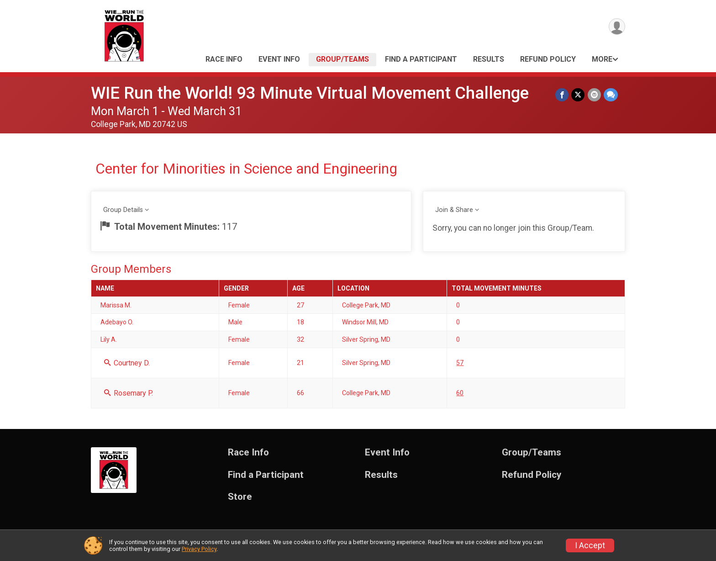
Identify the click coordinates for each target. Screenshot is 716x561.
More (602, 59)
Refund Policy (548, 59)
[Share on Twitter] (578, 94)
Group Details (123, 210)
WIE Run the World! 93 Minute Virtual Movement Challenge (310, 93)
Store (240, 497)
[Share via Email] (594, 94)
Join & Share (454, 210)
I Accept (590, 545)
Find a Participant (421, 59)
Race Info (223, 59)
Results (488, 59)
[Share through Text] (611, 94)
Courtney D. (127, 363)
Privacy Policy (199, 548)
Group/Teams (342, 59)
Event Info (279, 59)
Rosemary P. (128, 393)
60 (459, 393)
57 (459, 362)
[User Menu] (616, 26)
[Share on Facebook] (562, 94)
